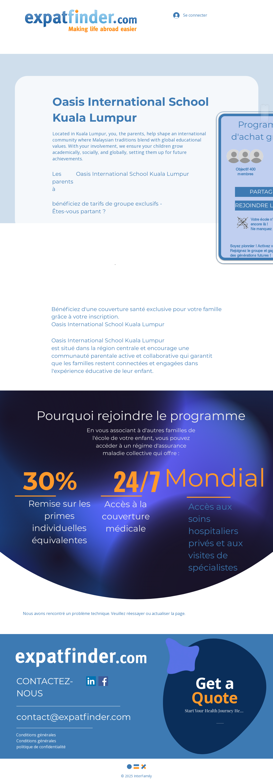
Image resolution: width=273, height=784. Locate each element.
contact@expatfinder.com (73, 717)
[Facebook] (103, 681)
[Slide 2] (221, 745)
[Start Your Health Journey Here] (214, 710)
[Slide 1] (218, 746)
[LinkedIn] (91, 681)
